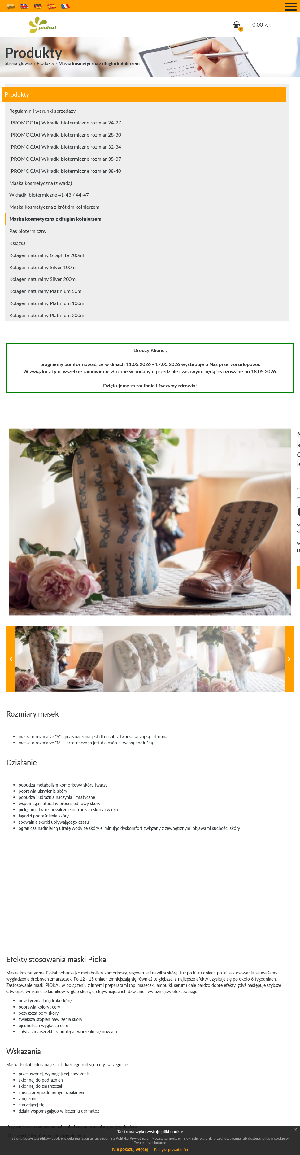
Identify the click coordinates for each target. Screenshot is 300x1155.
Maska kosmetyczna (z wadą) (40, 183)
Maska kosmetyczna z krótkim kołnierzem (54, 206)
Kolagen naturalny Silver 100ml (43, 267)
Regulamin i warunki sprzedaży (42, 110)
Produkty (45, 63)
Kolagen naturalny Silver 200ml (43, 279)
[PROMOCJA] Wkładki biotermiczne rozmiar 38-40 (65, 171)
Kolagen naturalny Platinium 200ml (47, 315)
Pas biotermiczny (27, 231)
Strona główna (19, 63)
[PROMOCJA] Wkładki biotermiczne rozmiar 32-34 (65, 146)
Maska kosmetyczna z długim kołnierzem (99, 63)
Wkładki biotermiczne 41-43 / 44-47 (49, 194)
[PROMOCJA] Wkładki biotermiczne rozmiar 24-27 (65, 122)
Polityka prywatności (171, 1149)
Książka (17, 243)
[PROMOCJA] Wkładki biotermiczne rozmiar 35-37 (65, 158)
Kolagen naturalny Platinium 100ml (47, 303)
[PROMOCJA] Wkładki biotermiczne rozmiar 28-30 (65, 134)
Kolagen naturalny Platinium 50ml (46, 291)
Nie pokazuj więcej (130, 1149)
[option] (150, 522)
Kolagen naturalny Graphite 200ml (46, 255)
